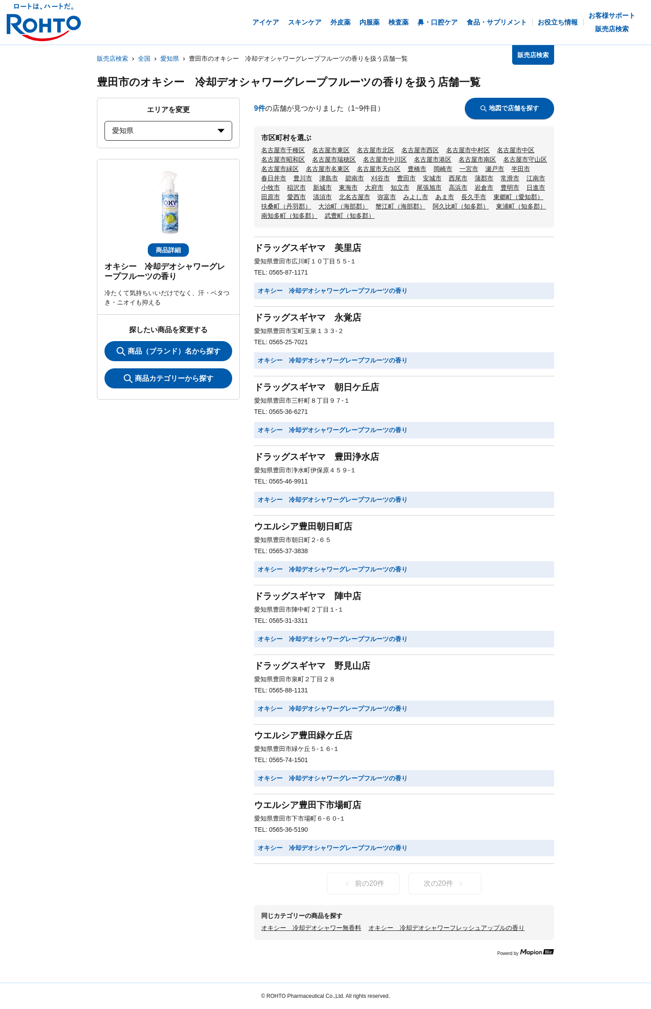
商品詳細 (168, 250)
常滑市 (510, 178)
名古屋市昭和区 (283, 159)
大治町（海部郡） (343, 206)
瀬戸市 (494, 168)
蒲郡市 (484, 178)
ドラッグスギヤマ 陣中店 (307, 596)
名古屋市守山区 (525, 159)
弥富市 (386, 196)
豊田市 (406, 178)
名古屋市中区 (515, 150)
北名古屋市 (354, 196)
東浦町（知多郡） (521, 206)
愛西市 (296, 196)
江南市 (535, 178)
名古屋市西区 (420, 150)
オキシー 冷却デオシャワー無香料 (311, 927)
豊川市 (302, 178)
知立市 (400, 187)
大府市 (374, 187)
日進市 (535, 187)
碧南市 (354, 178)
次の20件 (445, 883)
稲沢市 (296, 187)
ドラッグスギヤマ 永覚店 (307, 317)
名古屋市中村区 (468, 150)
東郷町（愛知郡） (518, 196)
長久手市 (473, 196)
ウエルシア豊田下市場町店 (307, 805)
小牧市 (270, 187)
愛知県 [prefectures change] (168, 130)
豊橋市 (417, 168)
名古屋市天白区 (379, 168)
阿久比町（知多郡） (461, 206)
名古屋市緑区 (280, 168)
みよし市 (415, 196)
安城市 (432, 178)
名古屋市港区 (432, 159)
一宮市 (468, 168)
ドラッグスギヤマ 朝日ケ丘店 (316, 387)
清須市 (322, 196)
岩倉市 (484, 187)
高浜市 (458, 187)
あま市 (444, 196)
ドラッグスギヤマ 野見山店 (312, 666)
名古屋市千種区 (283, 150)
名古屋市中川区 (385, 159)
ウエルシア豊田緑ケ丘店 (303, 735)
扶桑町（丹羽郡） (286, 206)
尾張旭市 (429, 187)
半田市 (520, 168)
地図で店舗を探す (509, 108)
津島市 (328, 178)
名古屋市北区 (375, 150)
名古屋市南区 (477, 159)
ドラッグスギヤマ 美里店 (307, 248)
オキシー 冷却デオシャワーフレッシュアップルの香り (446, 927)
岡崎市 (443, 168)
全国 (144, 58)
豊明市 (510, 187)
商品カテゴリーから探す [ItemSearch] (168, 378)
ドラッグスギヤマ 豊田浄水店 (316, 457)
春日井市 (273, 178)
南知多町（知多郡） (289, 215)
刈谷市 (380, 178)
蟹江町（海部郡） (401, 206)
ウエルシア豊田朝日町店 (303, 526)
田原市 (270, 196)
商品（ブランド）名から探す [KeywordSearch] (169, 351)
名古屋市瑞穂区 (334, 159)
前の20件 (363, 883)
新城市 (322, 187)
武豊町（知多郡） (350, 215)
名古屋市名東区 (328, 168)
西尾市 (458, 178)
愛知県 (169, 58)
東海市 (348, 187)
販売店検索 (112, 58)
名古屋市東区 (331, 150)
